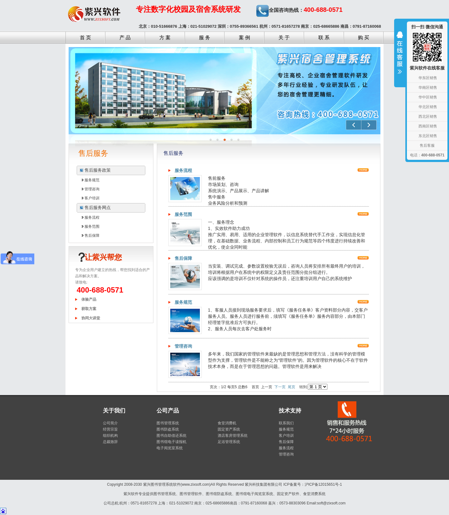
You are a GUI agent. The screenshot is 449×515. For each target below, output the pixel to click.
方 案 (165, 37)
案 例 (244, 37)
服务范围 (91, 226)
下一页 (280, 387)
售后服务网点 (97, 207)
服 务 (204, 37)
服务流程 (91, 217)
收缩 (399, 56)
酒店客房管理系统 (233, 435)
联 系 (324, 37)
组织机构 (110, 435)
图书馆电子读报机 (171, 442)
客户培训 (91, 198)
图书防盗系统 (168, 429)
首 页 (85, 37)
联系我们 (286, 423)
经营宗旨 (110, 429)
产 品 (125, 37)
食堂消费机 (227, 423)
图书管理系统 (168, 423)
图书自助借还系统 (171, 435)
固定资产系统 (229, 429)
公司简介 (110, 423)
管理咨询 (91, 189)
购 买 (363, 37)
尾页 (291, 387)
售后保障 (91, 235)
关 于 (284, 37)
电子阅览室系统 (170, 448)
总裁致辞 (110, 442)
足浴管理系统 (229, 442)
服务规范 (91, 180)
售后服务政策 (97, 170)
